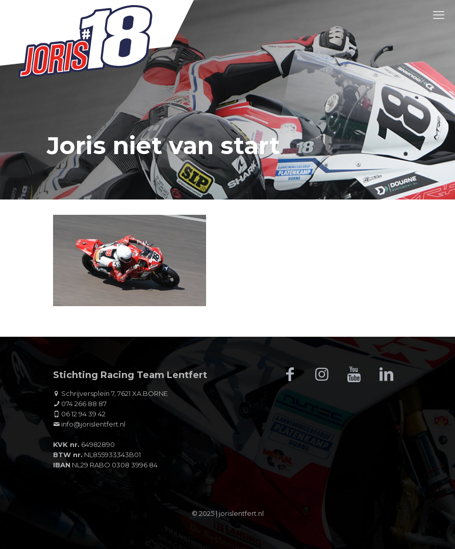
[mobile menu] (438, 15)
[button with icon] (290, 374)
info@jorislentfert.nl (93, 424)
